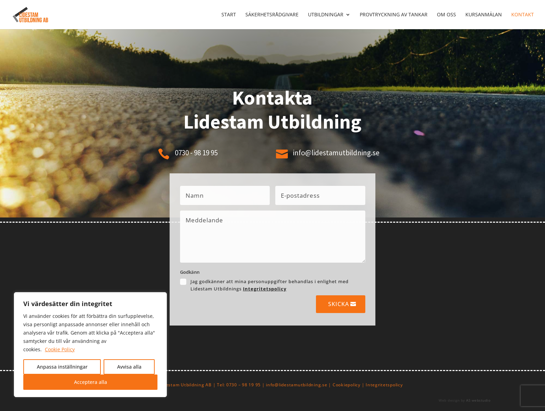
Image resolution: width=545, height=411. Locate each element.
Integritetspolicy (264, 289)
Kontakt (522, 15)
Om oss (446, 15)
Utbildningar (325, 15)
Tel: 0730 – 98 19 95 (239, 385)
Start (228, 15)
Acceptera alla (90, 382)
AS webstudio (478, 400)
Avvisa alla (129, 366)
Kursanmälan (483, 15)
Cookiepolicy (346, 385)
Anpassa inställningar (62, 366)
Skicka (338, 304)
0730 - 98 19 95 (196, 152)
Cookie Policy (60, 349)
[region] (90, 344)
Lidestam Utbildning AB (186, 385)
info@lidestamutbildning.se (336, 152)
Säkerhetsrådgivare (272, 15)
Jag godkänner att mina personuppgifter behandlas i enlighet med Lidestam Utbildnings (269, 285)
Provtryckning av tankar (394, 15)
